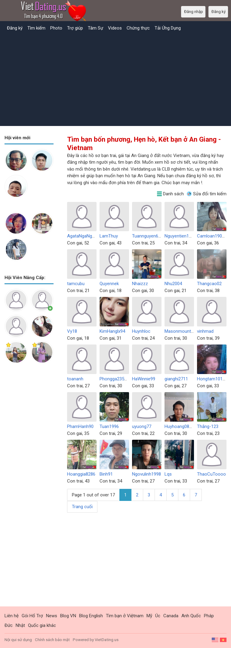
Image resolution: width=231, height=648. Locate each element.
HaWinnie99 (143, 379)
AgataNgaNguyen (84, 236)
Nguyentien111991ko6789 (190, 236)
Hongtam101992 (213, 379)
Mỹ (149, 615)
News (51, 615)
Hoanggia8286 (81, 474)
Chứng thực (138, 28)
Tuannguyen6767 (148, 236)
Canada (170, 615)
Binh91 (106, 474)
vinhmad (205, 331)
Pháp (209, 615)
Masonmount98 (180, 331)
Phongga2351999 (117, 379)
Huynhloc (141, 331)
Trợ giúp (75, 28)
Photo (56, 28)
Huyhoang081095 (182, 426)
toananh (75, 379)
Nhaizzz (140, 283)
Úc (157, 615)
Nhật (20, 625)
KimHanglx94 (112, 331)
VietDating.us (107, 639)
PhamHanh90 (80, 426)
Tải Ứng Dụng (168, 28)
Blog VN (68, 615)
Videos (115, 28)
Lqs (168, 474)
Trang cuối (82, 506)
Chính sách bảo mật (52, 639)
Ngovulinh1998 (146, 474)
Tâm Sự (95, 28)
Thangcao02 (209, 283)
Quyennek (109, 283)
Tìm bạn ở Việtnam (124, 615)
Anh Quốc (191, 615)
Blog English (91, 615)
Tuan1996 (109, 426)
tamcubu (76, 283)
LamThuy (109, 236)
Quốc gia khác (42, 625)
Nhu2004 (173, 283)
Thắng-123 (207, 426)
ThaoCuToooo (211, 474)
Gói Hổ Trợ (32, 615)
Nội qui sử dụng (18, 639)
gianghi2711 (176, 379)
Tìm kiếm (36, 28)
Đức (9, 625)
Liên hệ (12, 615)
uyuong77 (141, 426)
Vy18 (72, 331)
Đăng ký (15, 28)
